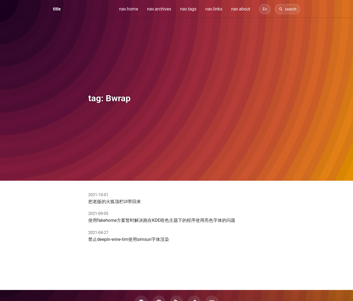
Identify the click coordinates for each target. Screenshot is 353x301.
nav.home (128, 9)
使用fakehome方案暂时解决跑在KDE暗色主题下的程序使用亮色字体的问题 (161, 220)
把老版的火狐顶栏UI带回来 (114, 201)
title (57, 9)
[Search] (287, 9)
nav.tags (188, 9)
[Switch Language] (265, 9)
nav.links (214, 9)
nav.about (240, 9)
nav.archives (159, 9)
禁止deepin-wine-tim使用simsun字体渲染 (128, 239)
